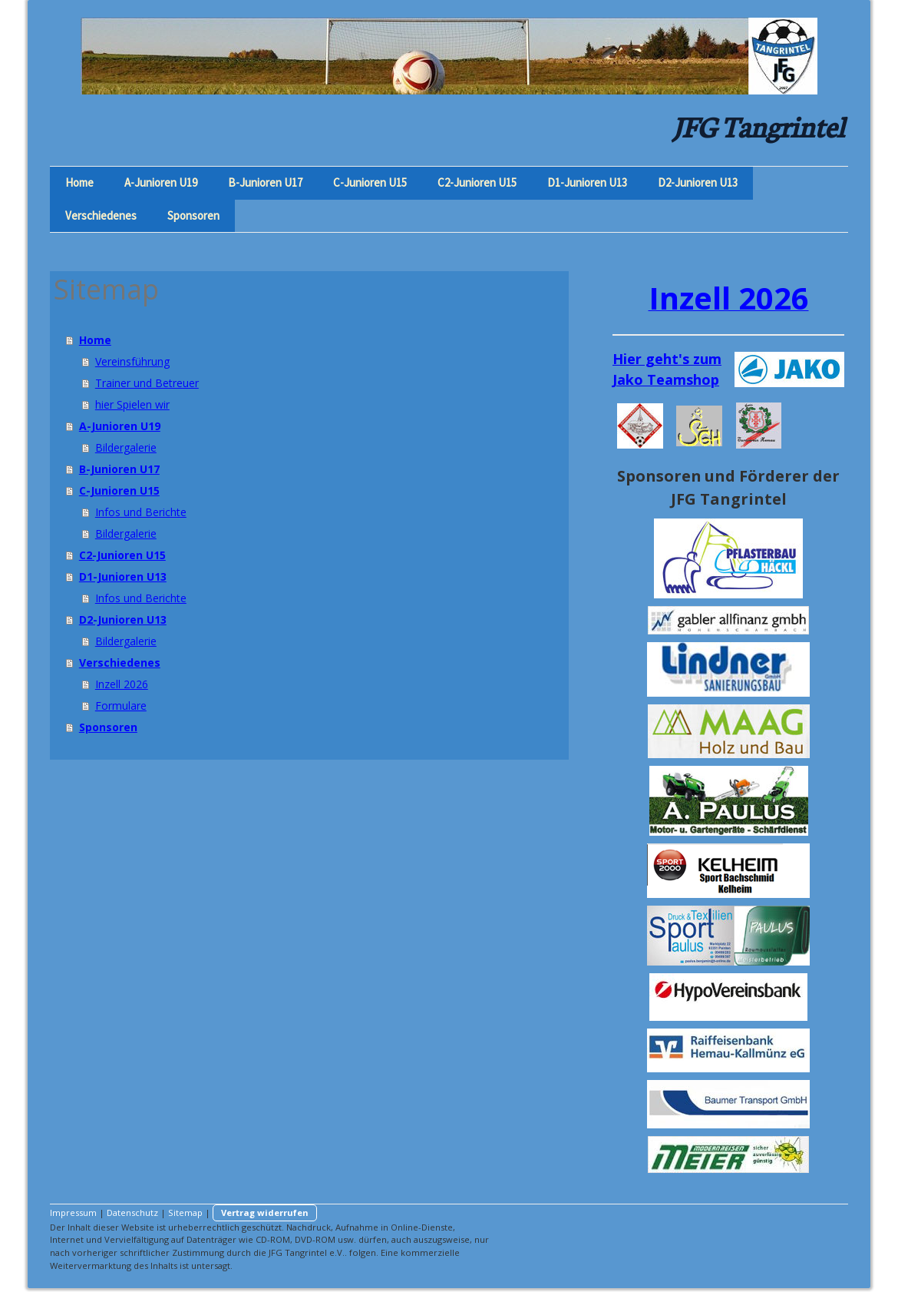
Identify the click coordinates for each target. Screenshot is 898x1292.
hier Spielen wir (132, 404)
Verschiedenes (101, 215)
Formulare (121, 705)
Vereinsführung (132, 361)
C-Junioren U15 (370, 182)
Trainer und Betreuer (147, 383)
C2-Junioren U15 (477, 182)
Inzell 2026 (121, 684)
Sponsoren (193, 215)
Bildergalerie (126, 447)
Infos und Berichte (141, 512)
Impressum (73, 1212)
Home (79, 182)
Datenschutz (132, 1212)
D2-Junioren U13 (698, 182)
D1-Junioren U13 (587, 182)
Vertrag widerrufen (265, 1212)
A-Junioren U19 (160, 182)
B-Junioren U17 (265, 182)
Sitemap (185, 1212)
